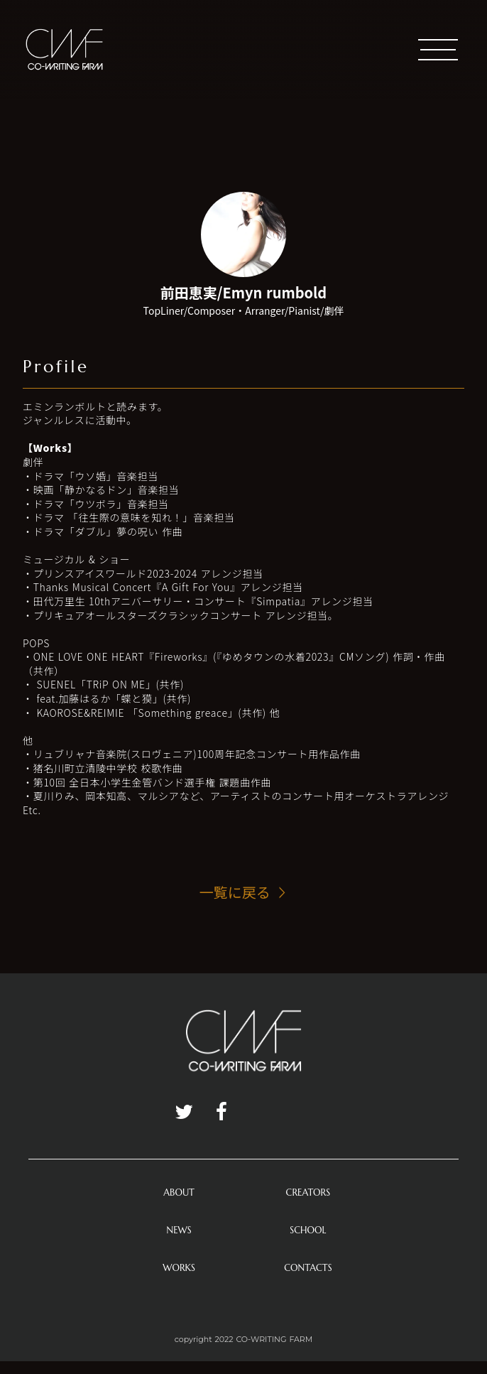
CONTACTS (308, 1267)
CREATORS (308, 1192)
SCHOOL (308, 1230)
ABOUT (179, 1192)
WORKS (179, 1267)
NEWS (179, 1230)
